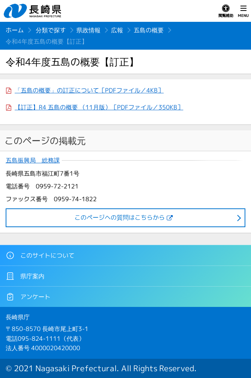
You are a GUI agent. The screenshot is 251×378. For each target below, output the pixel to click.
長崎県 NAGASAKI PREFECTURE (33, 11)
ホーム (15, 30)
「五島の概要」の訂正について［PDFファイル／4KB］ (89, 90)
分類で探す (51, 30)
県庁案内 (25, 276)
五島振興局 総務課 (33, 160)
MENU (243, 11)
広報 (117, 30)
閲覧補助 (225, 11)
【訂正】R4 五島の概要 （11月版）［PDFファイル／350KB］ (99, 107)
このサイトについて (40, 255)
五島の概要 (149, 30)
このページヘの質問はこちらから (120, 217)
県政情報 (88, 30)
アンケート (28, 296)
